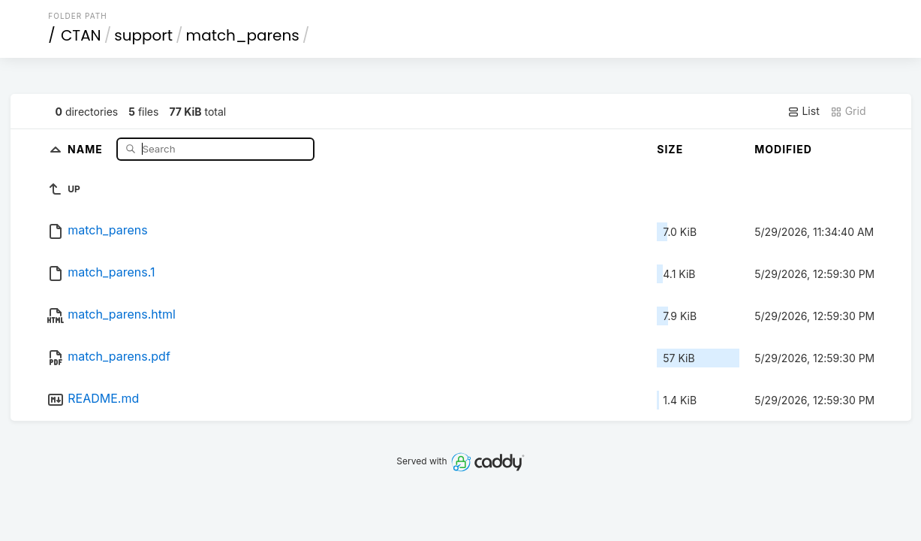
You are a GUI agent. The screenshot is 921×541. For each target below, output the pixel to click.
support (143, 35)
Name (87, 148)
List (803, 111)
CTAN (81, 35)
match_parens (242, 35)
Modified (783, 149)
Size (670, 149)
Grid (848, 111)
